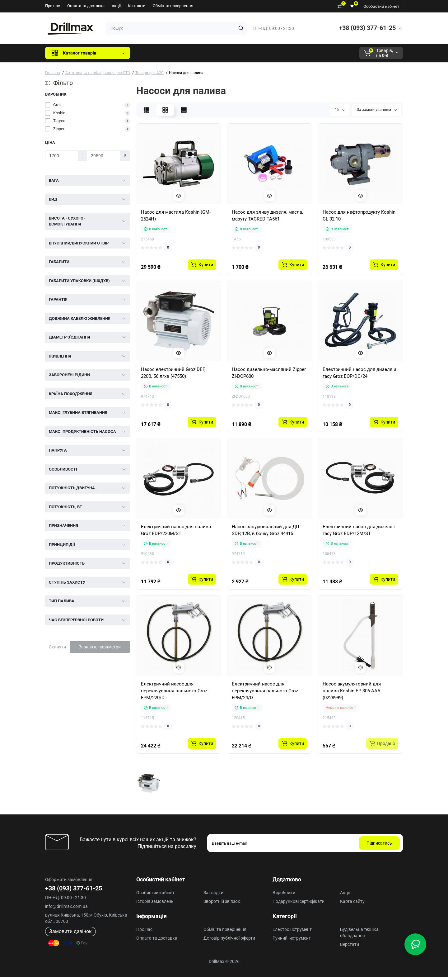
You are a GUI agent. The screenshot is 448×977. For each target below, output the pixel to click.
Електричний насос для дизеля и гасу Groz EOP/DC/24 (359, 373)
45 (339, 109)
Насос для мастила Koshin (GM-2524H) (176, 215)
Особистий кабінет (381, 6)
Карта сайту (352, 901)
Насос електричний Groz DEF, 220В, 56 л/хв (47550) (173, 373)
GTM (176, 52)
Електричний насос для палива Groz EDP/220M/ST (176, 530)
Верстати (349, 944)
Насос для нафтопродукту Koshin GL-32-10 (359, 215)
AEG (240, 52)
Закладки (213, 892)
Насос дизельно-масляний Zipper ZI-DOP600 (269, 373)
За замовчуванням (377, 109)
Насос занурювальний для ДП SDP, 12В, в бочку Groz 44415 (265, 530)
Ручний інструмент (292, 938)
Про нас (52, 5)
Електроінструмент (292, 929)
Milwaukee (264, 52)
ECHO (221, 52)
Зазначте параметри (100, 646)
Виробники (284, 892)
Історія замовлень (155, 901)
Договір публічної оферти (229, 938)
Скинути (57, 646)
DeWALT (198, 52)
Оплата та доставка (86, 5)
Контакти (137, 5)
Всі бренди (151, 52)
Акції (116, 5)
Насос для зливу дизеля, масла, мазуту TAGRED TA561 (267, 215)
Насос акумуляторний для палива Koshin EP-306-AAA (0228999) (352, 690)
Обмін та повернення (173, 5)
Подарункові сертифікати (298, 901)
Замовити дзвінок (70, 931)
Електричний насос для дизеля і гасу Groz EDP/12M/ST (359, 530)
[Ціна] (61, 155)
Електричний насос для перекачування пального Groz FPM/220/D (174, 690)
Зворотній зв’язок (221, 901)
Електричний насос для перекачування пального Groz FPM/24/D (265, 690)
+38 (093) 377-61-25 (367, 27)
